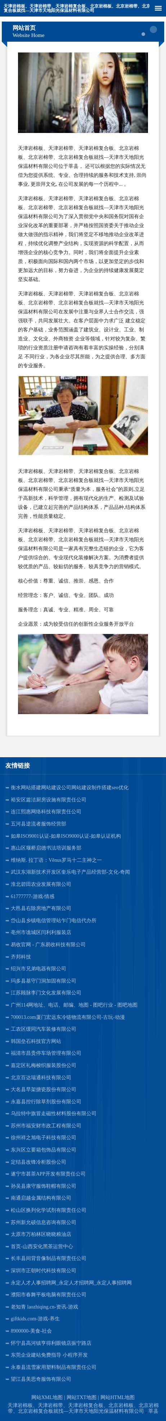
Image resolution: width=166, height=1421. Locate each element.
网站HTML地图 (117, 1397)
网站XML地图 (47, 1397)
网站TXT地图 (82, 1397)
